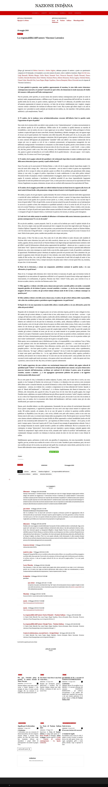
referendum (22, 723)
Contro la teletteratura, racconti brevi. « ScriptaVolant (41, 633)
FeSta (42, 674)
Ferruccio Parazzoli (66, 75)
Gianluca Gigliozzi (43, 471)
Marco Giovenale (73, 80)
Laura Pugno (40, 80)
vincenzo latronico (46, 474)
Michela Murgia (34, 75)
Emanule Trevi (54, 75)
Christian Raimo (85, 78)
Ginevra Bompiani (61, 80)
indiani (20, 34)
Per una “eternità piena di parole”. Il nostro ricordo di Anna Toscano (28, 679)
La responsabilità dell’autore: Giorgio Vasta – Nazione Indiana (43, 624)
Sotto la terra (66, 726)
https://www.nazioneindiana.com (36, 760)
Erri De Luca (86, 73)
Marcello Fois (31, 80)
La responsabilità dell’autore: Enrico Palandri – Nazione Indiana (44, 615)
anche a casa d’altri (76, 587)
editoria (33, 471)
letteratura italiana (24, 474)
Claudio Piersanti (79, 75)
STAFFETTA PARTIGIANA (69, 723)
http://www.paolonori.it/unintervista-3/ (33, 610)
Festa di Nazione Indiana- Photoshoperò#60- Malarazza (68, 21)
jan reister (26, 509)
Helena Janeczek (38, 70)
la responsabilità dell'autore (60, 471)
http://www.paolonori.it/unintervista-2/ (33, 603)
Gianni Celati (22, 80)
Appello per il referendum (26, 726)
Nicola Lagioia (74, 78)
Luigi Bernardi (22, 75)
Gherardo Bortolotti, (30, 78)
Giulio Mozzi (44, 75)
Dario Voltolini (41, 78)
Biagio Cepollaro (50, 80)
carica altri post (24, 749)
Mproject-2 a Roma (23, 20)
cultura (26, 471)
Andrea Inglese (50, 70)
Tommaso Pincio (51, 78)
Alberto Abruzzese (63, 78)
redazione (44, 465)
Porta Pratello (44, 735)
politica (35, 474)
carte (20, 674)
